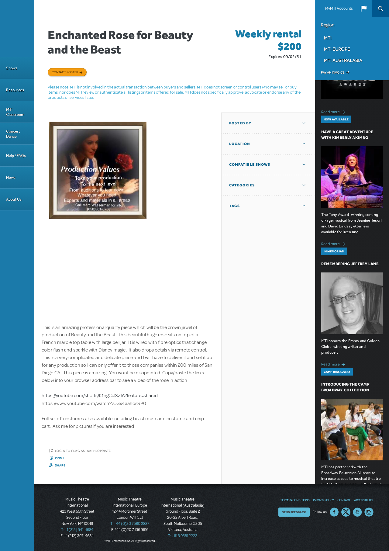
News (10, 177)
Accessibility (363, 500)
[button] (363, 8)
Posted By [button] (240, 123)
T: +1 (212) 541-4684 (77, 529)
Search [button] (380, 8)
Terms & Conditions (294, 500)
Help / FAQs (16, 155)
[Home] (17, 28)
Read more (334, 111)
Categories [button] (242, 185)
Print (59, 458)
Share (60, 465)
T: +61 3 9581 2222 (182, 535)
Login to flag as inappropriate (83, 451)
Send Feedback (294, 512)
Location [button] (239, 144)
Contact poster (65, 72)
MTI (328, 38)
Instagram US (369, 512)
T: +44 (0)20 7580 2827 (130, 523)
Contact (343, 500)
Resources (15, 89)
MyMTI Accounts (339, 8)
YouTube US (357, 512)
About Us (14, 199)
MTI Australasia (343, 60)
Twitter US (345, 512)
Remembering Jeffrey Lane (350, 264)
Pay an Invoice (332, 72)
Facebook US (334, 512)
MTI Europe (337, 49)
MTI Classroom (15, 112)
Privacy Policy (323, 500)
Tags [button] (234, 206)
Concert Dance (13, 134)
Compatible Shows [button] (249, 164)
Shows (11, 68)
